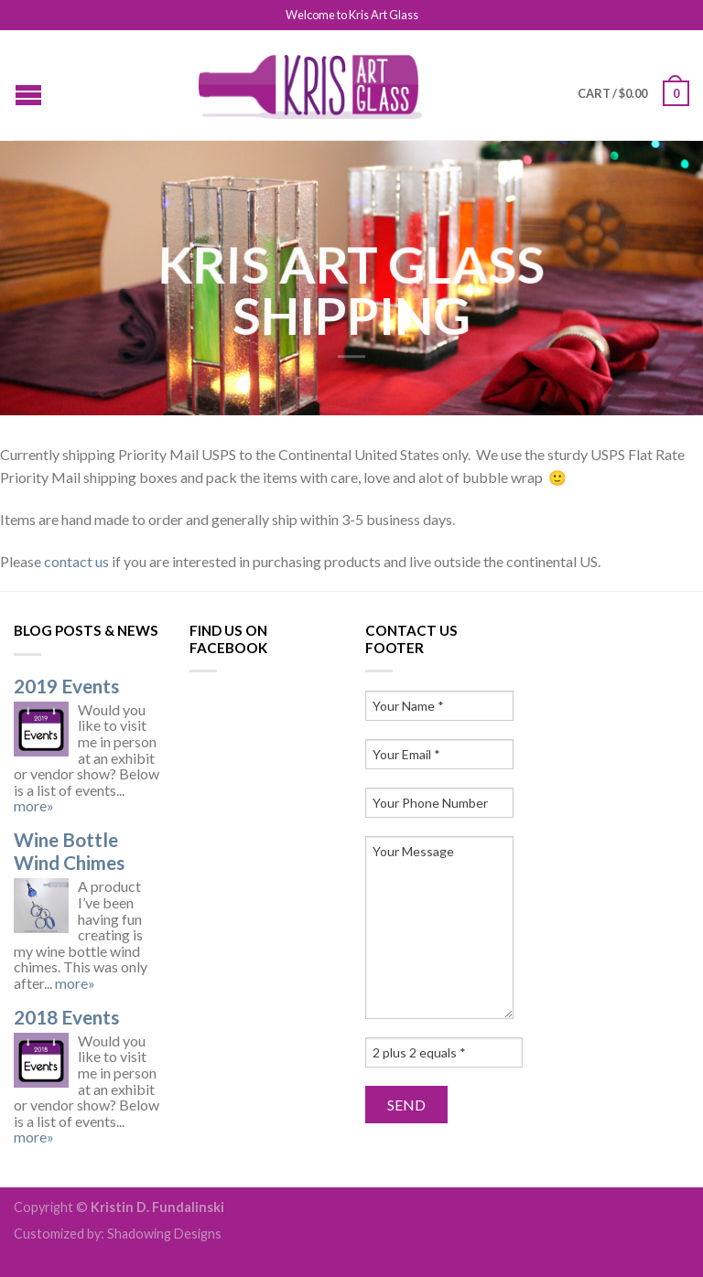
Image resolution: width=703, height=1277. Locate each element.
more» (34, 805)
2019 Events (66, 685)
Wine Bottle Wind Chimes (69, 851)
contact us (76, 561)
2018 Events (66, 1016)
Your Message (439, 927)
